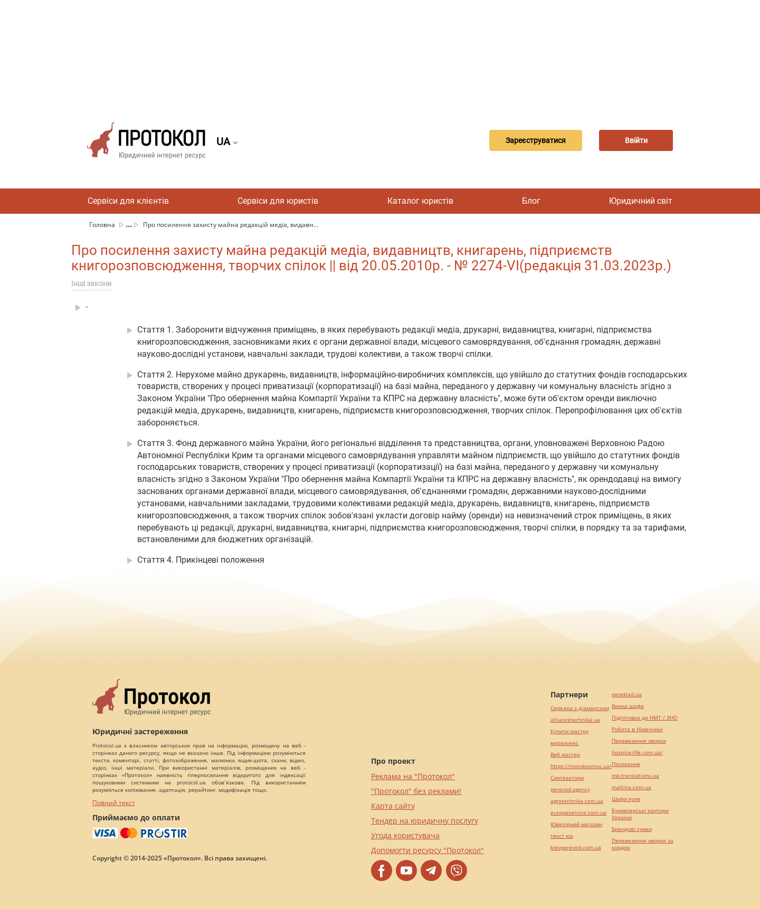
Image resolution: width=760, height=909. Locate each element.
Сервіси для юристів (278, 201)
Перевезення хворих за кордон (642, 844)
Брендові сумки (632, 829)
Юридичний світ (640, 201)
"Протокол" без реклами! (416, 791)
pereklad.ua (627, 694)
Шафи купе (626, 799)
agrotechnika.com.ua (576, 801)
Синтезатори (567, 777)
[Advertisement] (380, 52)
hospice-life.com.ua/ (637, 752)
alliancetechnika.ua (575, 719)
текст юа (561, 835)
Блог (531, 201)
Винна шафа (628, 706)
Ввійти (636, 140)
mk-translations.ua (635, 775)
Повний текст (113, 802)
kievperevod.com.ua (575, 847)
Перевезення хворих (639, 740)
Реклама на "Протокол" (413, 776)
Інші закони (91, 283)
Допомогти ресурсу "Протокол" (427, 850)
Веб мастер (565, 754)
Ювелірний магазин (576, 824)
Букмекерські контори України (640, 814)
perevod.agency (570, 789)
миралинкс (564, 743)
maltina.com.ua (631, 787)
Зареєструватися (536, 140)
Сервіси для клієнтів (128, 201)
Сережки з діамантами (579, 708)
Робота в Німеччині (637, 729)
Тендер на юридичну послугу (424, 821)
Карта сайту (393, 806)
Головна (103, 224)
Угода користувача (405, 835)
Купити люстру (569, 731)
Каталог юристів (420, 201)
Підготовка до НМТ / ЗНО (645, 717)
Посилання (626, 764)
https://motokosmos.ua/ (581, 766)
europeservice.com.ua (578, 812)
